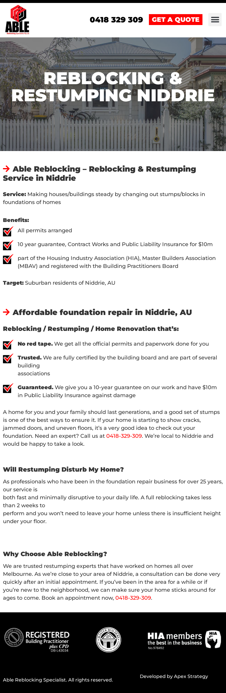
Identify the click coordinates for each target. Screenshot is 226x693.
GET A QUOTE (176, 20)
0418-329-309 (124, 436)
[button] (215, 19)
